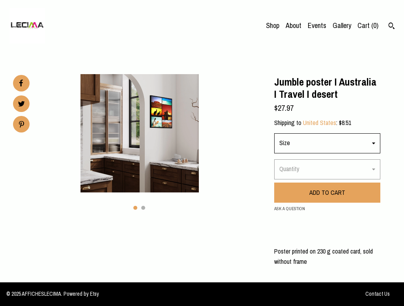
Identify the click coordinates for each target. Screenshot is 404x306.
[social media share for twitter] (21, 105)
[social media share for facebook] (21, 83)
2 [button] (143, 208)
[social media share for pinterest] (21, 125)
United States (319, 122)
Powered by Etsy (81, 293)
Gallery (342, 25)
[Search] (392, 26)
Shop (272, 25)
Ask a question (289, 208)
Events (317, 25)
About (293, 25)
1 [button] (135, 208)
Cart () (367, 25)
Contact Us (377, 293)
